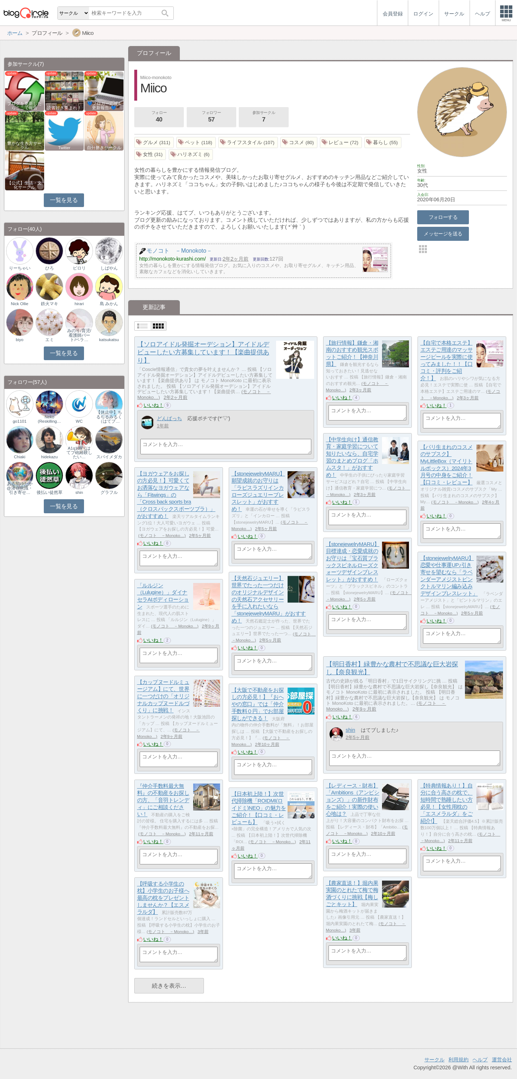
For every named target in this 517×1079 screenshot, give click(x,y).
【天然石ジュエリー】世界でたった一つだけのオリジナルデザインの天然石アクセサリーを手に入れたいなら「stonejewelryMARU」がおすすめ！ (269, 599)
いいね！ (154, 405)
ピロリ (79, 268)
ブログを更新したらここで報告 (24, 105)
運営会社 (502, 1059)
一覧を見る (64, 200)
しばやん (109, 268)
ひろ (49, 268)
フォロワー (211, 117)
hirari (79, 304)
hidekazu (49, 457)
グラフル (109, 492)
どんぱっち (169, 418)
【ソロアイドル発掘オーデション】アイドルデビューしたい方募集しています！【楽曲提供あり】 (203, 352)
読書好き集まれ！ (64, 108)
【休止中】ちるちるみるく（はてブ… (109, 416)
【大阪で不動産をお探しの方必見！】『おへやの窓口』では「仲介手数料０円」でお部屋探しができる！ (258, 704)
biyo (19, 340)
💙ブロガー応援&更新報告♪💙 (104, 105)
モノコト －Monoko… (455, 502)
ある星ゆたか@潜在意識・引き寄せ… (20, 488)
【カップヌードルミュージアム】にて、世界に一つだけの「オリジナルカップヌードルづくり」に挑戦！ (163, 696)
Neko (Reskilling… (49, 419)
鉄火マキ (49, 304)
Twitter (64, 148)
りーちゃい (20, 268)
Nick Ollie (19, 304)
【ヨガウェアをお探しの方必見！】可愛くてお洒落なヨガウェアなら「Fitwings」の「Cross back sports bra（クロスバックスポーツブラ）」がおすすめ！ (176, 494)
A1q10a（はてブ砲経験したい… (79, 452)
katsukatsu (109, 340)
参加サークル (264, 117)
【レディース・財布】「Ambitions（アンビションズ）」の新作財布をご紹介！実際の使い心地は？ (352, 799)
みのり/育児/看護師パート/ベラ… (79, 335)
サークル (434, 1059)
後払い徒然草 (49, 492)
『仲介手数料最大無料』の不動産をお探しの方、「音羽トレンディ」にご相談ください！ (163, 800)
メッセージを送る (443, 234)
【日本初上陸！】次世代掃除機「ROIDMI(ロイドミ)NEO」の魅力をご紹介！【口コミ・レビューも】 (259, 808)
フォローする (443, 217)
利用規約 (458, 1059)
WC (79, 421)
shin (350, 730)
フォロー (159, 117)
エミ (49, 340)
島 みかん (109, 304)
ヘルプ (480, 1059)
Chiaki (19, 457)
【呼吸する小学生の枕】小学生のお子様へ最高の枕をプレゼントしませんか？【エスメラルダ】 (163, 898)
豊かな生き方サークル (24, 145)
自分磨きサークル (104, 148)
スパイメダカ (109, 457)
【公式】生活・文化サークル (24, 185)
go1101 (19, 421)
